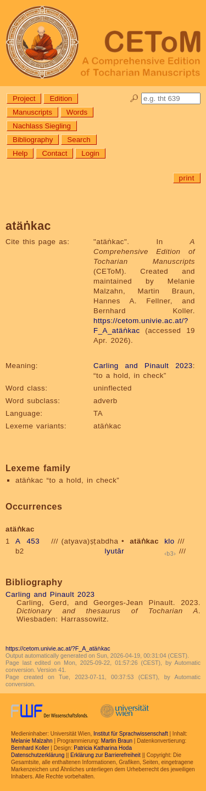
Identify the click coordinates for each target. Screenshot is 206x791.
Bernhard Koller (30, 748)
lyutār (115, 551)
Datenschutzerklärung (37, 755)
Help (20, 153)
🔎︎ (134, 98)
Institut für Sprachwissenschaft (130, 734)
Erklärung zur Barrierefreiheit (105, 755)
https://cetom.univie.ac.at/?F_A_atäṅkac (57, 648)
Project (24, 98)
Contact (54, 153)
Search (78, 139)
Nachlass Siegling (42, 126)
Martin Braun (116, 741)
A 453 (27, 541)
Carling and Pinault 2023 (143, 365)
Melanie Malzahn (32, 741)
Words (76, 112)
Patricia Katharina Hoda (103, 748)
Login (90, 153)
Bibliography (33, 139)
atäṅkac (144, 541)
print (186, 178)
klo (169, 541)
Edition (60, 98)
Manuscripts (32, 112)
